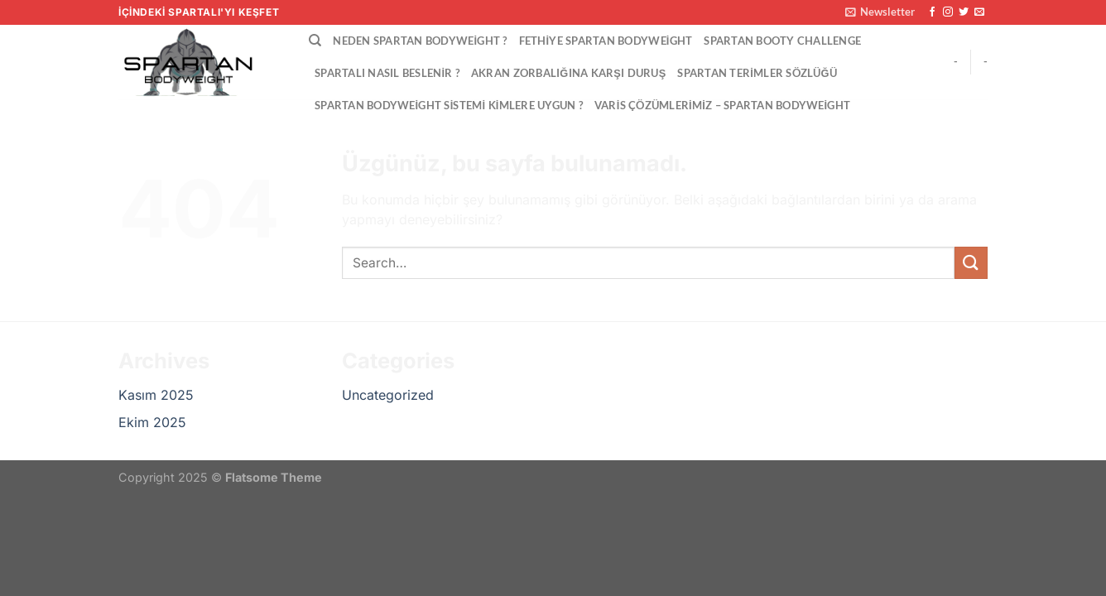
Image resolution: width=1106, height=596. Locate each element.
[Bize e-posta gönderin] (979, 12)
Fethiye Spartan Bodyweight (606, 40)
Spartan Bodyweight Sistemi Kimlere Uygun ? (449, 105)
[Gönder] (971, 263)
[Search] (315, 40)
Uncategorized (388, 395)
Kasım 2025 (156, 395)
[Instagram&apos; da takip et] (948, 12)
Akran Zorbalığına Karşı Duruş (568, 72)
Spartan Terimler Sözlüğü (757, 72)
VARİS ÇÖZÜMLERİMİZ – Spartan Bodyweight (722, 105)
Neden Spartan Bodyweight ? (420, 40)
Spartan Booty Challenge (782, 40)
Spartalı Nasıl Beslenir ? (387, 72)
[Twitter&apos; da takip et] (964, 12)
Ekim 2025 (152, 422)
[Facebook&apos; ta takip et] (932, 12)
